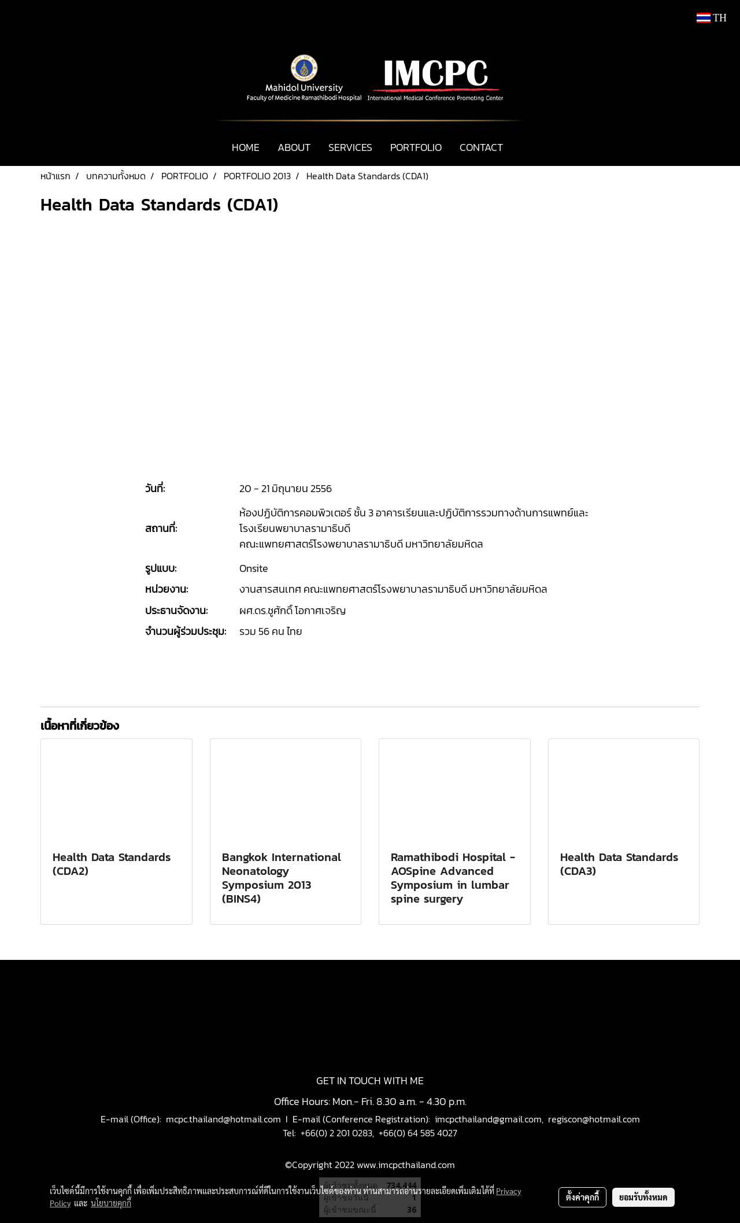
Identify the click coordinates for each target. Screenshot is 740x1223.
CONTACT (481, 147)
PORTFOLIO (416, 147)
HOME (246, 147)
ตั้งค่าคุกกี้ (582, 1197)
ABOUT (294, 147)
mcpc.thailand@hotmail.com (223, 1119)
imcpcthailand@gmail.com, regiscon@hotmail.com (537, 1119)
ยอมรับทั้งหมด (643, 1197)
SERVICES (350, 147)
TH (712, 18)
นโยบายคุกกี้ (111, 1203)
